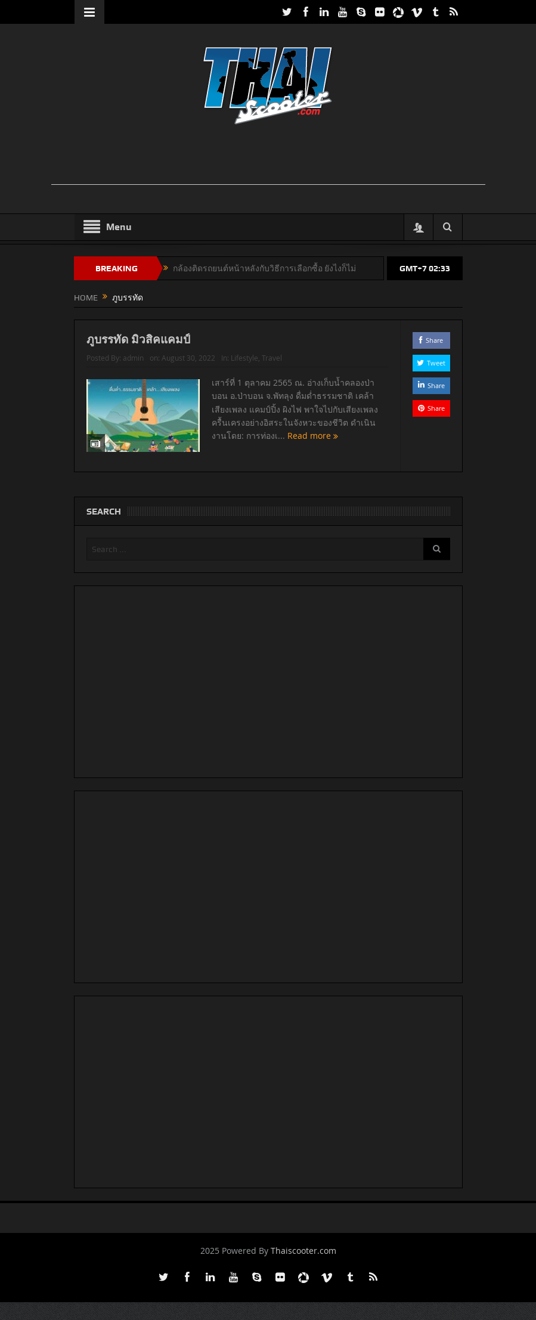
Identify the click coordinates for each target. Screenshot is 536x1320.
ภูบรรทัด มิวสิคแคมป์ (138, 339)
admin (133, 357)
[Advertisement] (268, 157)
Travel (272, 357)
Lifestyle (244, 357)
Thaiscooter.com (303, 1250)
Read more (312, 435)
